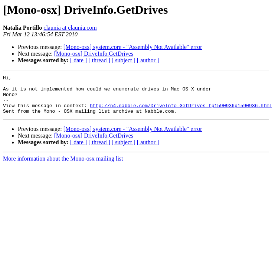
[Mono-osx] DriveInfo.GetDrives (93, 53)
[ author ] (148, 60)
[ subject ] (123, 60)
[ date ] (78, 60)
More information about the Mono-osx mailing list (63, 166)
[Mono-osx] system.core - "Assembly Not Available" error (132, 47)
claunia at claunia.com (69, 27)
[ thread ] (99, 60)
